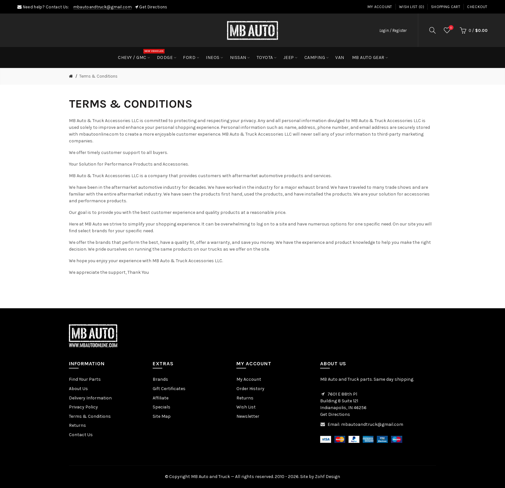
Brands (160, 379)
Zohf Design (327, 476)
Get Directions (153, 7)
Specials (161, 407)
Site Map (162, 416)
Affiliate (160, 398)
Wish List (246, 407)
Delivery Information (90, 398)
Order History (250, 388)
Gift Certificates (169, 388)
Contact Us (81, 434)
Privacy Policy (83, 407)
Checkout (477, 7)
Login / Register (392, 30)
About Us (78, 388)
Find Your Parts (85, 379)
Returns (77, 425)
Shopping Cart (445, 7)
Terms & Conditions (98, 76)
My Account (379, 7)
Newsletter (247, 416)
